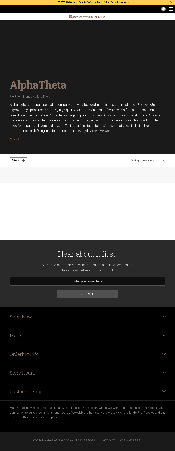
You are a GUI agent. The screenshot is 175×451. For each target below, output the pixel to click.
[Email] (87, 281)
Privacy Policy (107, 439)
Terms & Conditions (130, 439)
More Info (16, 139)
